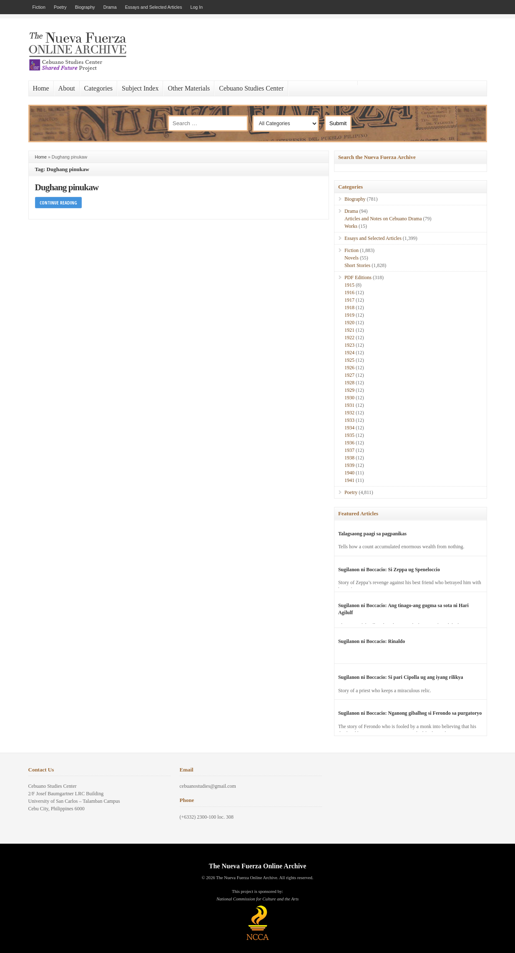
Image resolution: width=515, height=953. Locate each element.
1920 (349, 322)
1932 (349, 413)
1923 (349, 345)
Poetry (60, 7)
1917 (349, 300)
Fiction (39, 7)
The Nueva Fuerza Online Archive (257, 866)
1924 (349, 352)
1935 (349, 435)
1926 (349, 368)
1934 (349, 428)
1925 (349, 360)
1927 (349, 375)
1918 (349, 307)
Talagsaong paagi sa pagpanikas (372, 534)
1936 (349, 443)
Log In (197, 7)
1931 (349, 405)
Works (350, 226)
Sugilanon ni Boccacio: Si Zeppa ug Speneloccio (389, 569)
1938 (349, 458)
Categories (98, 88)
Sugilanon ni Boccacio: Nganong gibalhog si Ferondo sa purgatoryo (410, 713)
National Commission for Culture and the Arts (257, 899)
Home (41, 88)
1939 (349, 465)
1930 (349, 398)
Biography (85, 7)
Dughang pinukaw (67, 187)
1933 (349, 420)
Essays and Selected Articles (153, 7)
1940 (349, 473)
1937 (349, 450)
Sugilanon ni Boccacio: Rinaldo (371, 641)
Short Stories (357, 265)
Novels (351, 258)
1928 (349, 383)
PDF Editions (358, 277)
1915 (349, 285)
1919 (349, 315)
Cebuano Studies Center (251, 88)
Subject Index (140, 88)
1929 (349, 390)
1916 (349, 292)
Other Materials (189, 88)
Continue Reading (58, 202)
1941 (349, 480)
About (66, 88)
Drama (110, 7)
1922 (349, 337)
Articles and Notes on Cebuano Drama (383, 219)
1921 (349, 330)
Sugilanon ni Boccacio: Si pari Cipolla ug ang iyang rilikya (400, 677)
